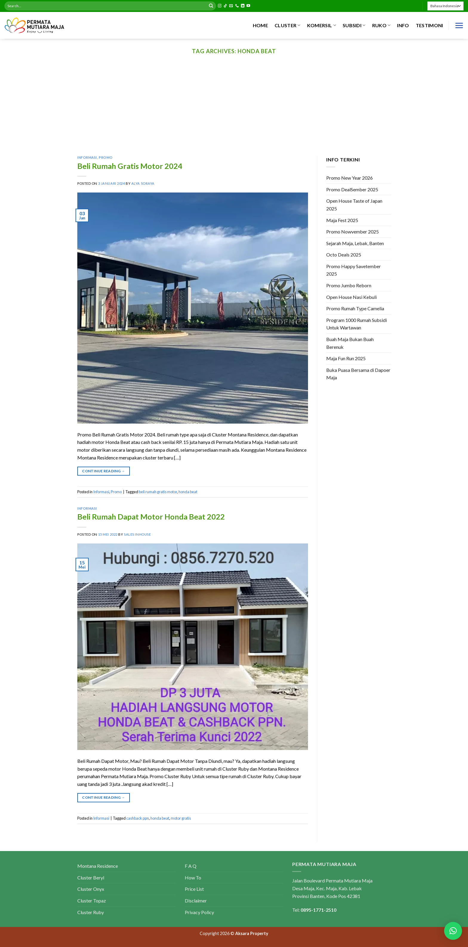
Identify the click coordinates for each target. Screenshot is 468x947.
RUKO (381, 25)
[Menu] (459, 25)
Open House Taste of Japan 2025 (354, 205)
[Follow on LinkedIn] (242, 6)
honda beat (187, 491)
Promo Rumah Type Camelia (355, 308)
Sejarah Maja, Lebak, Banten (355, 243)
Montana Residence (97, 866)
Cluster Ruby (90, 912)
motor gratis (181, 818)
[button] (453, 931)
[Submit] (211, 5)
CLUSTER (288, 25)
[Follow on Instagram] (219, 6)
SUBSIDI (354, 25)
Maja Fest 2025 (342, 220)
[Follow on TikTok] (225, 6)
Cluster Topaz (91, 900)
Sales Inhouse (137, 534)
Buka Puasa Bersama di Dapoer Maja (358, 374)
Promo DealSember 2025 (352, 189)
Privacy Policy (199, 912)
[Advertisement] (234, 111)
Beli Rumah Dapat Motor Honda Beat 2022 (151, 516)
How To (193, 877)
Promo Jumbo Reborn (348, 285)
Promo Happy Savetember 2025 (353, 270)
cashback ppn (137, 818)
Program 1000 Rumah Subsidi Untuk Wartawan (356, 324)
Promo (106, 157)
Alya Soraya (143, 183)
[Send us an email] (231, 6)
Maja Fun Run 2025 (346, 358)
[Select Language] (445, 5)
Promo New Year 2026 (349, 178)
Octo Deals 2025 (343, 255)
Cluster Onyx (90, 889)
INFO (403, 25)
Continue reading (103, 471)
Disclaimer (196, 900)
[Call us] (237, 6)
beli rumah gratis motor (158, 491)
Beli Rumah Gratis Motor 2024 (129, 165)
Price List (194, 889)
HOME (260, 25)
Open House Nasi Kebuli (351, 297)
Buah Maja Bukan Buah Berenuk (350, 343)
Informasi (87, 157)
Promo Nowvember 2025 (352, 231)
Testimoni (429, 25)
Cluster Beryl (90, 877)
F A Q (190, 866)
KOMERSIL (321, 25)
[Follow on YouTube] (248, 6)
